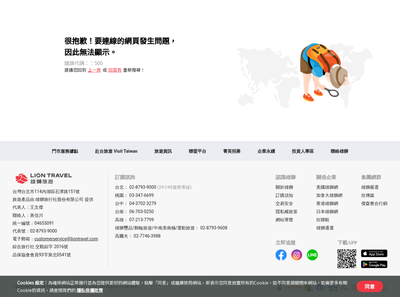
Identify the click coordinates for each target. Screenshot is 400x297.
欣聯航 (322, 219)
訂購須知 (284, 195)
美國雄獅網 (327, 187)
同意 (370, 286)
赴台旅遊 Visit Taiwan (116, 151)
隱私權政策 (287, 211)
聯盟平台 (197, 151)
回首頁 (115, 70)
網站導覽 (284, 219)
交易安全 (284, 203)
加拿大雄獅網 (329, 195)
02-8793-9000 (43, 230)
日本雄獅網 (327, 211)
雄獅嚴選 (370, 187)
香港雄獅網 (327, 203)
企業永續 (266, 151)
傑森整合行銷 (374, 203)
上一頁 (94, 70)
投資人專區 (303, 151)
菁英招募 (232, 151)
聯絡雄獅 (339, 151)
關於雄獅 (284, 187)
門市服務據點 (65, 151)
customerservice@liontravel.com (66, 238)
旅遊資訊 (163, 151)
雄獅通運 (325, 227)
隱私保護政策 (90, 290)
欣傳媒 (367, 195)
